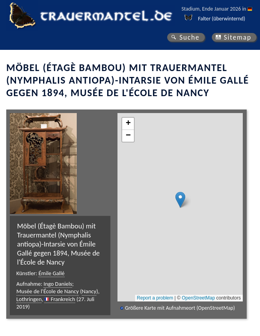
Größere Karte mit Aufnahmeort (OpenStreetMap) (180, 308)
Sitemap (237, 37)
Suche (189, 37)
